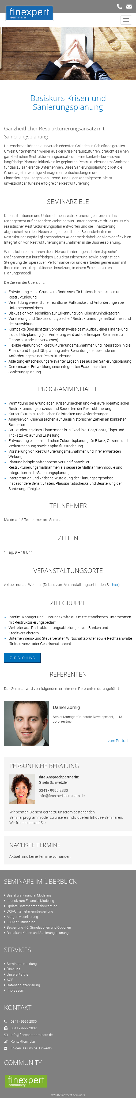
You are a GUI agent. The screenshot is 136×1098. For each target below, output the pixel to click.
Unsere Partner (16, 974)
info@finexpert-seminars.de (62, 796)
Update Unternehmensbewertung (30, 906)
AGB (8, 980)
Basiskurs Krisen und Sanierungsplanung (36, 933)
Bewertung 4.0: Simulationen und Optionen (37, 927)
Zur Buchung (22, 658)
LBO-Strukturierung (19, 922)
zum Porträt (118, 741)
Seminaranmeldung (20, 964)
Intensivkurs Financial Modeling (29, 901)
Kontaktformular (23, 1041)
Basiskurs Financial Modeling (27, 895)
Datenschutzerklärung (22, 985)
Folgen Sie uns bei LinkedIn (31, 1048)
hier (115, 585)
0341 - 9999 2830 (53, 790)
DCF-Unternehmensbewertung (28, 911)
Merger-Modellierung (21, 917)
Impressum (14, 990)
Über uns (12, 969)
